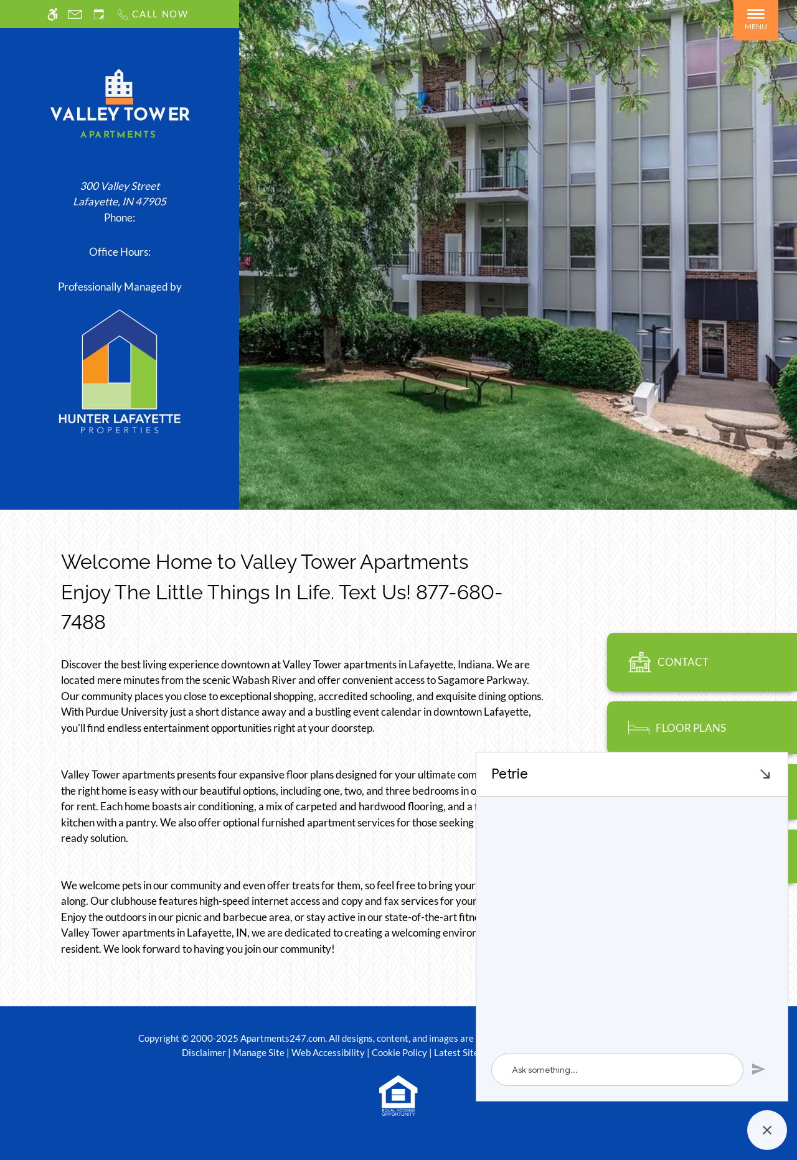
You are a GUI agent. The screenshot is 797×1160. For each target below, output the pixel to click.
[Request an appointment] (99, 14)
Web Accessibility (328, 1052)
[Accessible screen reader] (53, 14)
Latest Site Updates (475, 1052)
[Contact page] (75, 14)
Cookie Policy (399, 1052)
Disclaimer (204, 1052)
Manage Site (259, 1052)
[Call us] (152, 14)
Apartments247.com (282, 1038)
